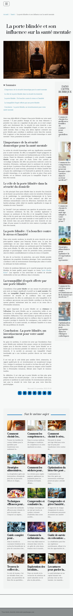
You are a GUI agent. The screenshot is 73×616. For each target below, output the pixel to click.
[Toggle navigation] (6, 4)
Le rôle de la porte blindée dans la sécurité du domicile (23, 94)
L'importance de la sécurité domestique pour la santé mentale (25, 89)
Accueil (5, 14)
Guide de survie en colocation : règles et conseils (56, 539)
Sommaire (11, 85)
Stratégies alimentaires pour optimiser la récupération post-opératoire (65, 253)
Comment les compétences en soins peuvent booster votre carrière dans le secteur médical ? (65, 171)
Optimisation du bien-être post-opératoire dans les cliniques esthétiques (64, 329)
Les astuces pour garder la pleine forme (56, 569)
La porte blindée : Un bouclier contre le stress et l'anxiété (24, 98)
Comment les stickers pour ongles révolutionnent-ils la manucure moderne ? (66, 291)
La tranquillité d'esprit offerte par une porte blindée (21, 103)
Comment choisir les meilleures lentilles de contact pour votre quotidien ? (63, 127)
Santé (13, 14)
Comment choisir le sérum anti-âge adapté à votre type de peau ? (63, 213)
